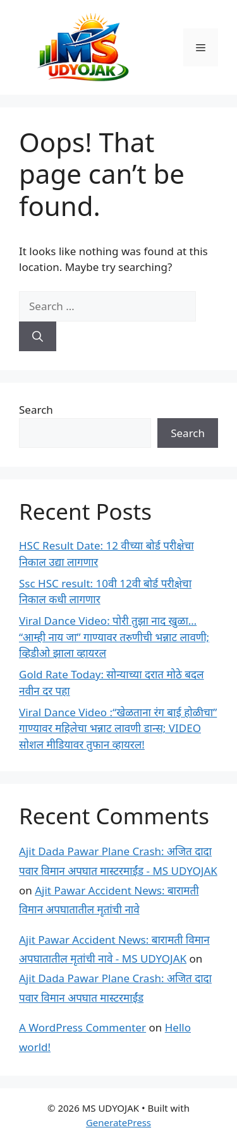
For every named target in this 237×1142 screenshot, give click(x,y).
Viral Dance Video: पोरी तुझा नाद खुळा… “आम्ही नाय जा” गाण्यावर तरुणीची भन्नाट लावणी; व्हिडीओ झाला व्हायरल (114, 636)
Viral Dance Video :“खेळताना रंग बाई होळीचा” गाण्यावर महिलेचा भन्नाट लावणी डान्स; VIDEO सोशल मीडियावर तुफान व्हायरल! (118, 728)
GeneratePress (118, 1122)
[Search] (37, 337)
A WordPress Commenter (82, 1027)
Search (36, 409)
